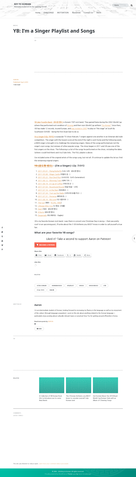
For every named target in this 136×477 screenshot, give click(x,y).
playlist (71, 285)
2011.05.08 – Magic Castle (49, 174)
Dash (40, 209)
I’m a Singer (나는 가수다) (44, 137)
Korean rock (57, 285)
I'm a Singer (42, 285)
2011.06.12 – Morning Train (49, 180)
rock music (94, 285)
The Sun (41, 203)
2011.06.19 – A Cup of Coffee (50, 184)
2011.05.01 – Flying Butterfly (49, 171)
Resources (76, 12)
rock (82, 285)
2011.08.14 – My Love (47, 199)
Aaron (16, 80)
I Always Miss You (45, 206)
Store (98, 12)
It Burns (41, 212)
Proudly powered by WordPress (55, 474)
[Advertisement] (87, 55)
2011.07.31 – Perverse (47, 196)
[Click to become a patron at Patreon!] (78, 245)
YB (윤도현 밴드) (43, 165)
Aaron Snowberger (84, 474)
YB (105, 285)
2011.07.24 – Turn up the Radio (51, 193)
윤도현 (52, 290)
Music (15, 25)
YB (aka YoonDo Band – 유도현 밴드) (48, 122)
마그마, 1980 (56, 203)
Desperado (42, 215)
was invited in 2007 (79, 128)
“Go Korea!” (106, 125)
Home (37, 12)
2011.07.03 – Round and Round (51, 187)
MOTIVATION (63, 12)
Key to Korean (22, 4)
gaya (74, 474)
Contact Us (88, 12)
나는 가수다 (41, 290)
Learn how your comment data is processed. (54, 463)
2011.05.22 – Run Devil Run (49, 177)
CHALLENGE (49, 12)
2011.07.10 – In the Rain (48, 190)
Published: (20, 82)
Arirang (70, 125)
